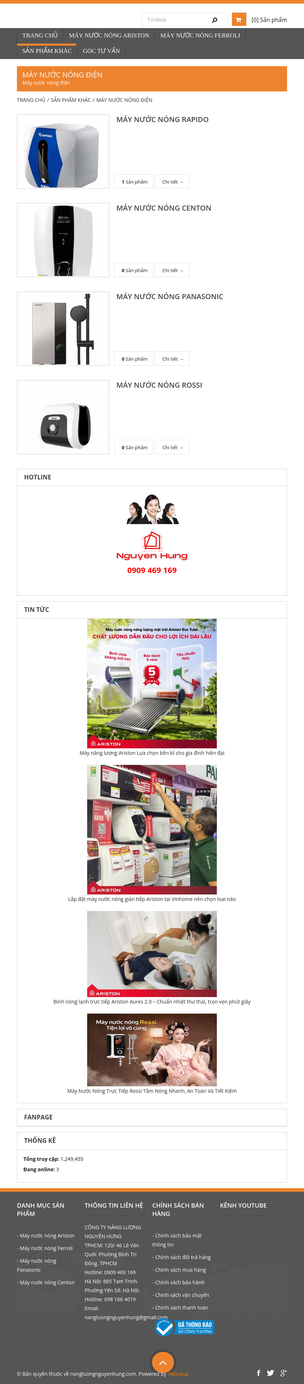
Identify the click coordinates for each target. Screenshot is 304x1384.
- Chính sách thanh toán (180, 1307)
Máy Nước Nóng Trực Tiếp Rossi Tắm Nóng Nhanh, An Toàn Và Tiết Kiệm (152, 1090)
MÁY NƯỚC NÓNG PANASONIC (169, 296)
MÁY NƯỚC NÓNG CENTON (163, 208)
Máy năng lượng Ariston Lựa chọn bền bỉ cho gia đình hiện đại (152, 752)
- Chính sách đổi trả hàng (181, 1257)
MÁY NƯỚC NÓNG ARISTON (109, 35)
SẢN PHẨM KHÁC (47, 51)
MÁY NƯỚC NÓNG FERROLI (200, 35)
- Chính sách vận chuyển (180, 1294)
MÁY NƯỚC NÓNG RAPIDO (162, 119)
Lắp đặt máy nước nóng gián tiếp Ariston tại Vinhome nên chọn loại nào (152, 899)
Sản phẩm (135, 181)
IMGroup (178, 1373)
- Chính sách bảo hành (178, 1282)
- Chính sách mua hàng (179, 1269)
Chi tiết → (173, 181)
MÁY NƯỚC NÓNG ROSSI (159, 385)
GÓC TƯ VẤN (101, 51)
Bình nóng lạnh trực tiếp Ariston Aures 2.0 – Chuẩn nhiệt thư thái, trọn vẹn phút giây (152, 1001)
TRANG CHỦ (40, 35)
